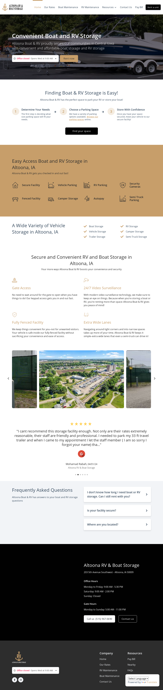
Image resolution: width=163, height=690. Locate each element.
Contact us (128, 618)
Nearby (131, 664)
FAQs (130, 670)
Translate (149, 682)
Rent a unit (153, 7)
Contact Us (106, 681)
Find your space (82, 131)
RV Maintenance (108, 670)
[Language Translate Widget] (138, 678)
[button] (75, 474)
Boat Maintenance (109, 676)
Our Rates (105, 664)
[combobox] (35, 58)
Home (103, 659)
